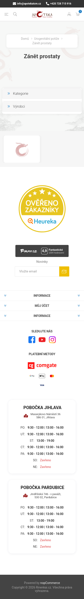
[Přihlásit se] (37, 271)
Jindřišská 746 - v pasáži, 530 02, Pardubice (42, 495)
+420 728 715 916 (58, 3)
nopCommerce (50, 583)
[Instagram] (52, 339)
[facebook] (31, 339)
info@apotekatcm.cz (27, 3)
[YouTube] (42, 339)
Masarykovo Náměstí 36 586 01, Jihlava (42, 416)
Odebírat (64, 271)
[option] (21, 149)
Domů (25, 38)
